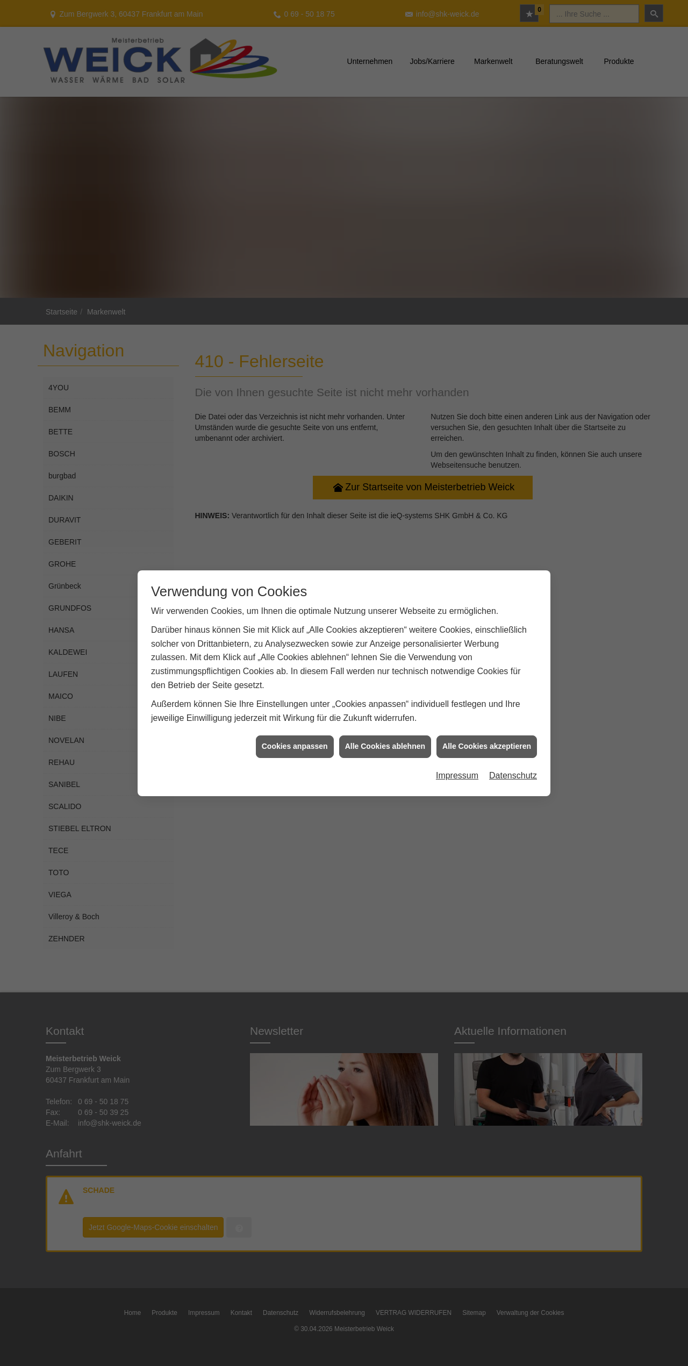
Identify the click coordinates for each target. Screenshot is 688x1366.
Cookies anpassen (295, 733)
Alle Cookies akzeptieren (486, 733)
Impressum (457, 762)
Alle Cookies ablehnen (385, 733)
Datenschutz (513, 762)
